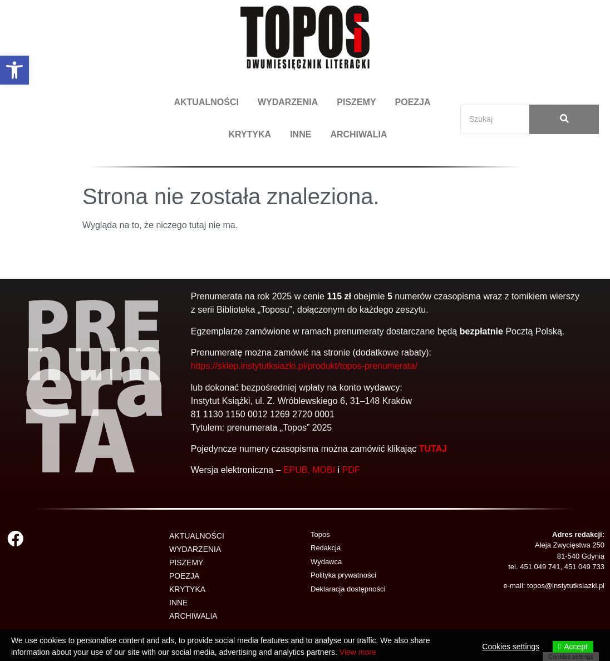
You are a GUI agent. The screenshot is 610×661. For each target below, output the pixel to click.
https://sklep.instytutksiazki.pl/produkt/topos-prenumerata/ (304, 366)
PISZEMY (356, 102)
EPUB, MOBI (309, 470)
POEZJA (413, 102)
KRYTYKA (249, 134)
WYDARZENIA (288, 102)
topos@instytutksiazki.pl (565, 585)
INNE (300, 134)
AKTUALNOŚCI (206, 102)
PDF (351, 470)
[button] (14, 70)
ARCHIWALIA (358, 134)
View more (358, 652)
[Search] (494, 119)
